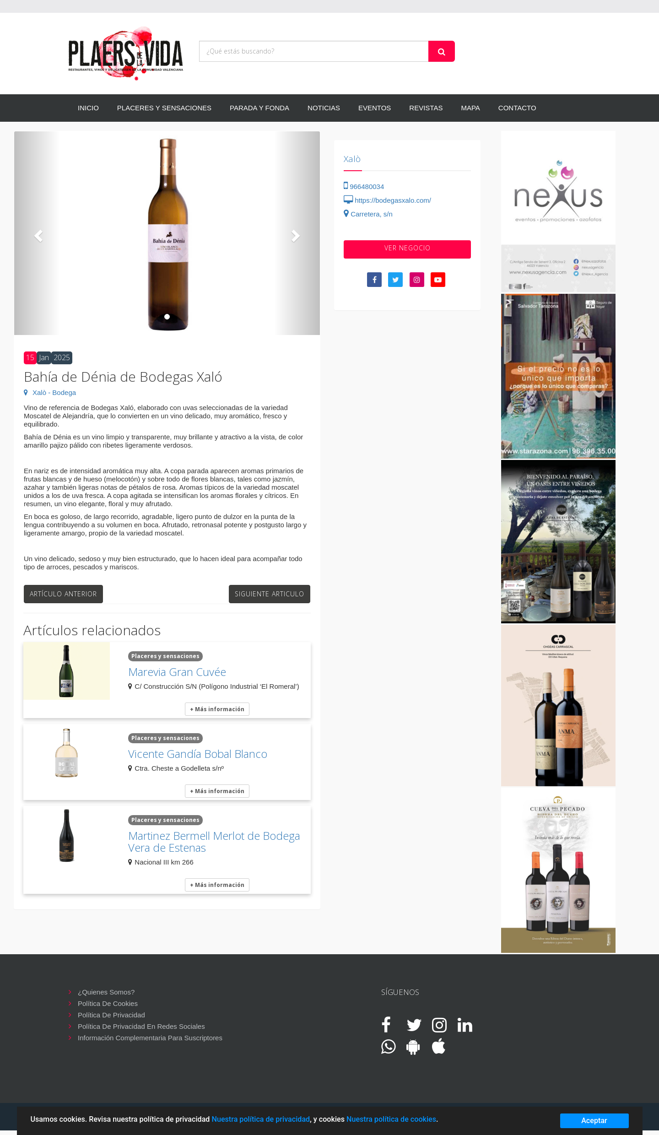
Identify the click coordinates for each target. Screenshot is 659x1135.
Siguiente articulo (269, 593)
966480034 (364, 186)
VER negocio (407, 247)
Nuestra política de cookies (391, 1119)
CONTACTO (517, 108)
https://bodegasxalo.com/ (387, 200)
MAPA (470, 108)
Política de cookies (108, 1003)
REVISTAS (426, 108)
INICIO (88, 108)
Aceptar (594, 1120)
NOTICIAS (324, 108)
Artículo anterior (63, 593)
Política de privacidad (111, 1015)
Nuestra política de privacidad (260, 1119)
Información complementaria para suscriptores (150, 1038)
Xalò (352, 159)
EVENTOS (374, 108)
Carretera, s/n (368, 214)
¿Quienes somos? (106, 992)
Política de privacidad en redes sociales (141, 1026)
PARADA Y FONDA (259, 108)
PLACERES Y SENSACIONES (164, 108)
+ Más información (217, 709)
